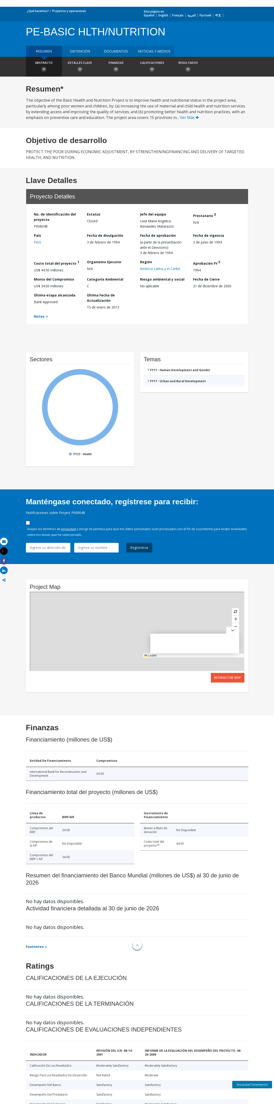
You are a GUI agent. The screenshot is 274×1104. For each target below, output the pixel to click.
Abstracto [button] (44, 67)
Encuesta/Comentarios (252, 1085)
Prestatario (204, 215)
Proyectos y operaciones (69, 11)
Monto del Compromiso (54, 279)
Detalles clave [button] (80, 67)
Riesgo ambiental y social (162, 279)
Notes (39, 316)
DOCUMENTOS (116, 51)
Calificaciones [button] (152, 67)
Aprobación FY (206, 263)
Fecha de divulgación (105, 235)
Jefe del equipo (153, 214)
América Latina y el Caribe (160, 268)
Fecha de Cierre (206, 279)
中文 (218, 15)
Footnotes (35, 946)
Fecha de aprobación (158, 235)
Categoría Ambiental (105, 279)
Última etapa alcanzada (54, 295)
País (37, 235)
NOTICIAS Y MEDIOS (154, 51)
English (163, 15)
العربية (191, 15)
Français (177, 15)
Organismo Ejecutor (104, 262)
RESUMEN (44, 51)
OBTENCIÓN (80, 51)
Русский (205, 15)
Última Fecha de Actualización (101, 298)
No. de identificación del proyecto (55, 217)
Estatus (93, 214)
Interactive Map (227, 678)
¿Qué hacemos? (38, 11)
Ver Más (189, 117)
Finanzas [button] (116, 67)
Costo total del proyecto (56, 263)
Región (146, 262)
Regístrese (139, 547)
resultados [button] (188, 67)
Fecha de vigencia (208, 235)
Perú (37, 242)
